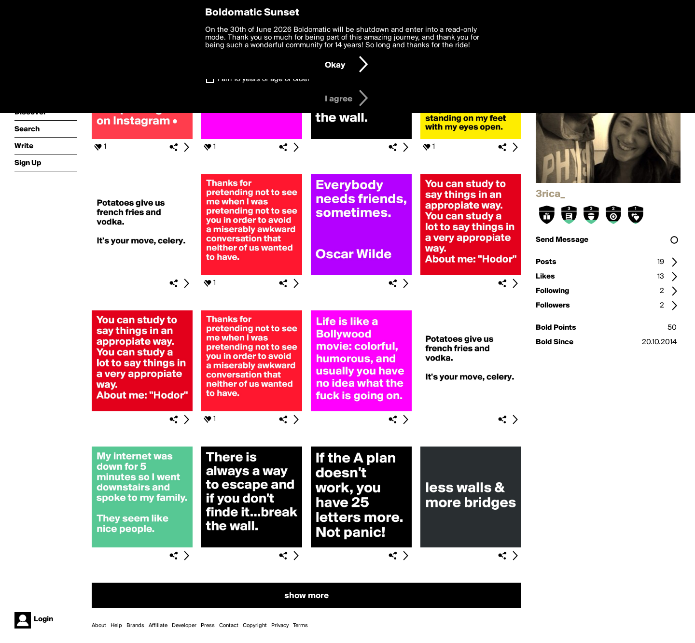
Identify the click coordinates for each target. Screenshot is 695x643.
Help (116, 626)
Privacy (280, 626)
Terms (300, 626)
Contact (228, 626)
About (99, 626)
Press (208, 626)
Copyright (255, 626)
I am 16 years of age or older (264, 79)
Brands (135, 626)
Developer (184, 626)
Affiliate (158, 626)
